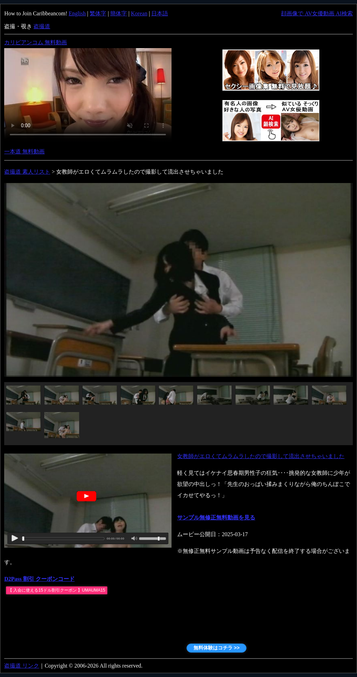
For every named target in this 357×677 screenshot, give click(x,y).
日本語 (159, 13)
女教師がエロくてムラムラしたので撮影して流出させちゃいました (260, 456)
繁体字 (98, 13)
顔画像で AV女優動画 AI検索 (317, 13)
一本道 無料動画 (24, 151)
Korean (139, 13)
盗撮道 (41, 26)
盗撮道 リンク (21, 666)
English (77, 13)
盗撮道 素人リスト (27, 172)
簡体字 (118, 13)
